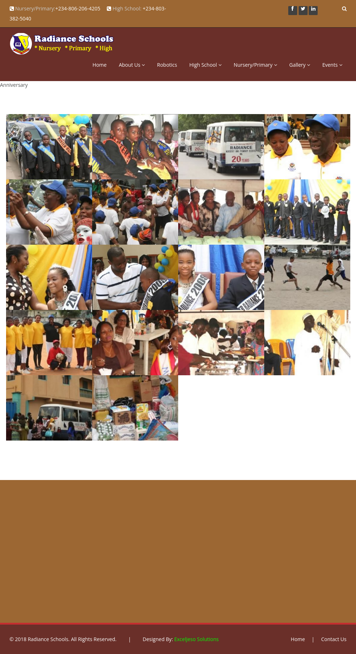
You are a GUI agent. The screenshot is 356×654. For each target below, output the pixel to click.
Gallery (299, 64)
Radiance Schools (48, 639)
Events (332, 64)
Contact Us (334, 639)
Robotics (167, 64)
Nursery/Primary (255, 64)
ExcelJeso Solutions (196, 639)
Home (99, 64)
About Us (132, 64)
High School (205, 64)
